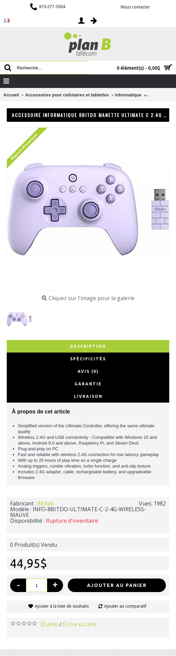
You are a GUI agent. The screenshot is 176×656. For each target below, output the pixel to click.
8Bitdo (45, 503)
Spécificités (88, 359)
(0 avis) (49, 624)
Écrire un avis (79, 624)
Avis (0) (88, 371)
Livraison (88, 396)
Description (88, 346)
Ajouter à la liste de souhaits (62, 606)
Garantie (88, 384)
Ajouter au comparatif (125, 606)
